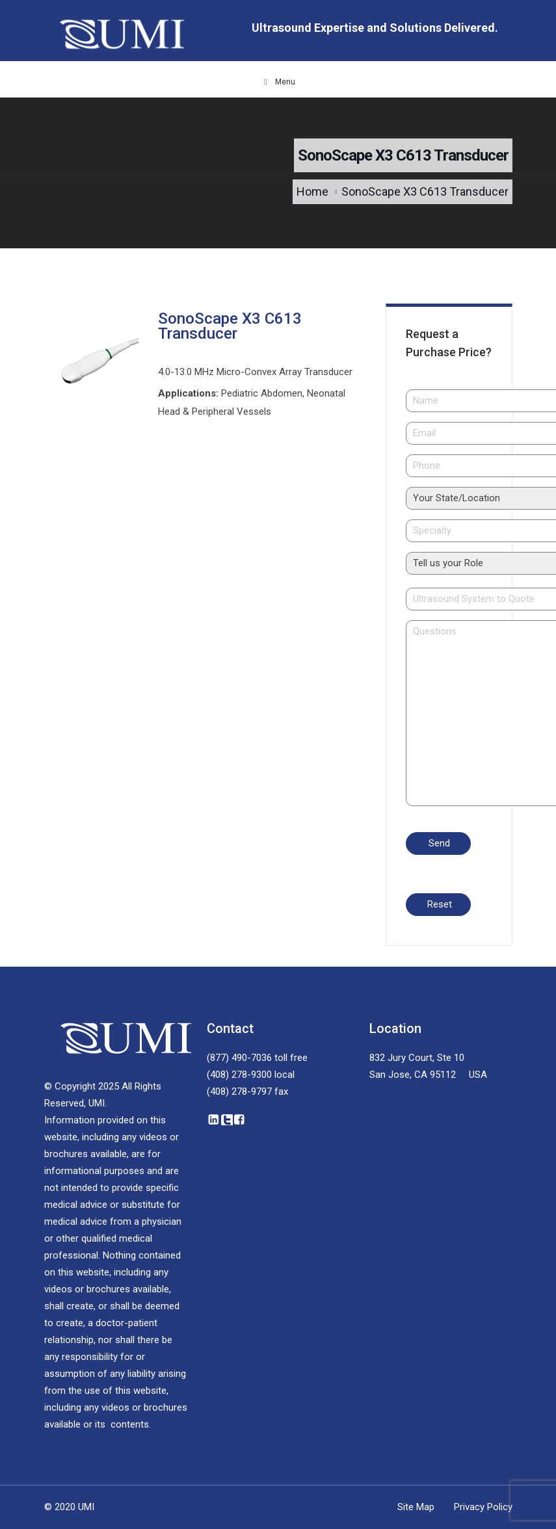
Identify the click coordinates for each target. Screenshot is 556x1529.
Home (312, 191)
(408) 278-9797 (239, 1091)
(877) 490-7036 (239, 1058)
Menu (278, 81)
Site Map (415, 1507)
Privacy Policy (483, 1507)
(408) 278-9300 (239, 1074)
